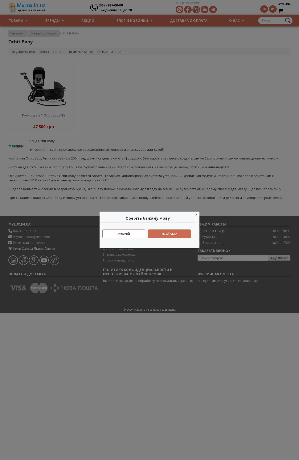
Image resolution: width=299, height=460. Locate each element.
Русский (126, 233)
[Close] (198, 214)
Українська (171, 233)
